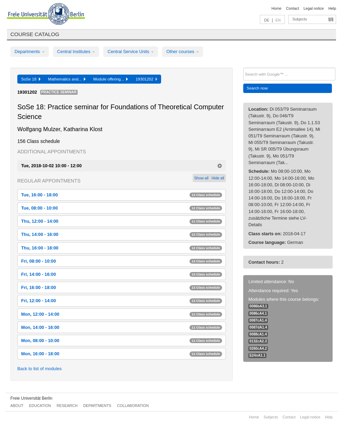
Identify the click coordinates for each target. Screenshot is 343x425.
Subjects (299, 19)
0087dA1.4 (258, 327)
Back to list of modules (39, 368)
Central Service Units (130, 51)
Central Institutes (76, 51)
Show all (201, 178)
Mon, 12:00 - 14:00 (121, 314)
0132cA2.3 (258, 341)
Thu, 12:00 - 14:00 (121, 221)
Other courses (182, 51)
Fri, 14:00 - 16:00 (121, 274)
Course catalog (34, 34)
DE (266, 20)
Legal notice (314, 8)
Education (40, 405)
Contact (292, 8)
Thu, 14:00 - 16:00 (121, 234)
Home (276, 8)
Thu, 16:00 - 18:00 (121, 247)
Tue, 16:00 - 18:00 (121, 194)
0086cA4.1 (258, 313)
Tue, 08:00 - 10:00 (121, 208)
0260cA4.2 (258, 348)
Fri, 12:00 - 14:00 (121, 300)
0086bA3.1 (258, 306)
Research (66, 405)
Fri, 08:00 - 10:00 (121, 261)
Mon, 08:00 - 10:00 (121, 340)
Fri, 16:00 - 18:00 (121, 287)
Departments (30, 51)
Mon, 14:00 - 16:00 (121, 327)
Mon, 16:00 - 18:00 (121, 353)
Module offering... (110, 79)
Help (332, 8)
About (16, 405)
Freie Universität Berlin (31, 398)
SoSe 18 (31, 79)
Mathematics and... (67, 79)
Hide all (218, 178)
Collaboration (133, 405)
